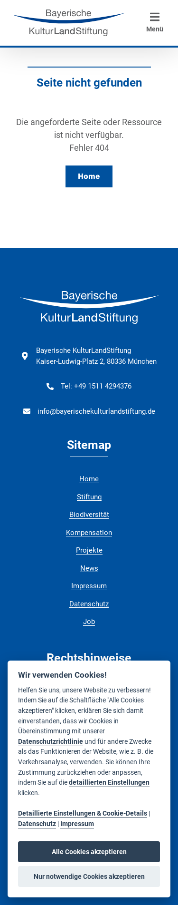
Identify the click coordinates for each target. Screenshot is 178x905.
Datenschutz (89, 604)
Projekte (89, 550)
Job (89, 621)
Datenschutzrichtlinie (50, 742)
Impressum (89, 586)
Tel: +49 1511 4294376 (96, 386)
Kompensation (89, 532)
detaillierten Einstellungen (109, 782)
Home (89, 176)
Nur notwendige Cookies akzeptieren (89, 876)
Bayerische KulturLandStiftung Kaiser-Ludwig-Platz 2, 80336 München (96, 356)
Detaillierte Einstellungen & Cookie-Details (82, 813)
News (89, 568)
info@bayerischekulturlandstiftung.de (96, 411)
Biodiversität (89, 514)
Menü (154, 22)
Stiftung (89, 497)
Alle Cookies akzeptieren (89, 852)
